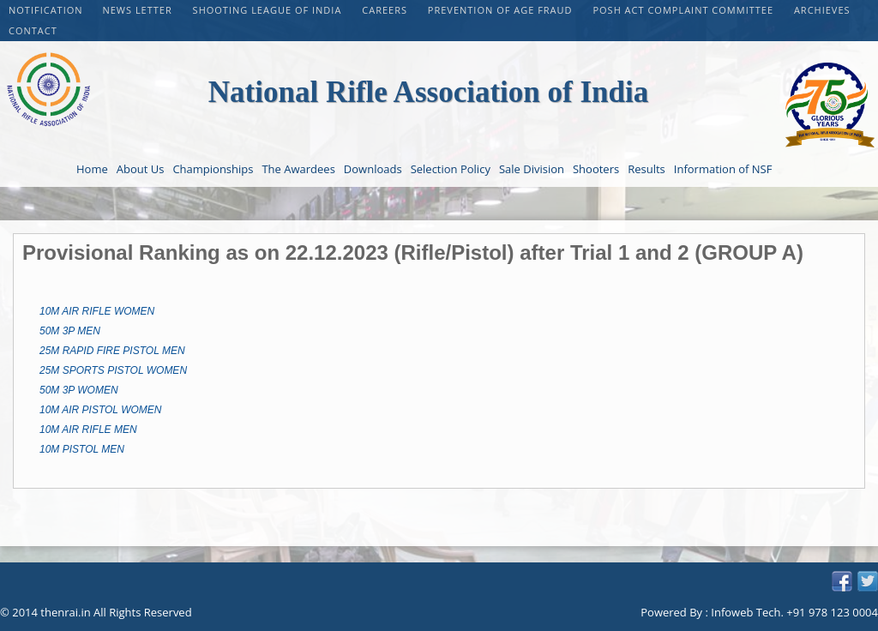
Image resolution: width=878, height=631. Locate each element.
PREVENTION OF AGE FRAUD (502, 9)
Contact (33, 30)
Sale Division (531, 169)
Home (92, 169)
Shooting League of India (269, 9)
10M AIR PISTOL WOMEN (100, 410)
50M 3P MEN (69, 331)
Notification (46, 9)
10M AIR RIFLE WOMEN (96, 311)
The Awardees (298, 169)
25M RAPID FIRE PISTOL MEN (112, 351)
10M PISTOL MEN (81, 449)
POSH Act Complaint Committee (684, 9)
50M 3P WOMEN (78, 390)
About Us (141, 169)
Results (646, 169)
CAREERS (386, 9)
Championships (212, 169)
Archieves (822, 9)
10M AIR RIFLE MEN (88, 430)
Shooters (596, 169)
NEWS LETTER (138, 9)
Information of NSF (723, 169)
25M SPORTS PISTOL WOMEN (113, 370)
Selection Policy (450, 169)
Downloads (373, 169)
